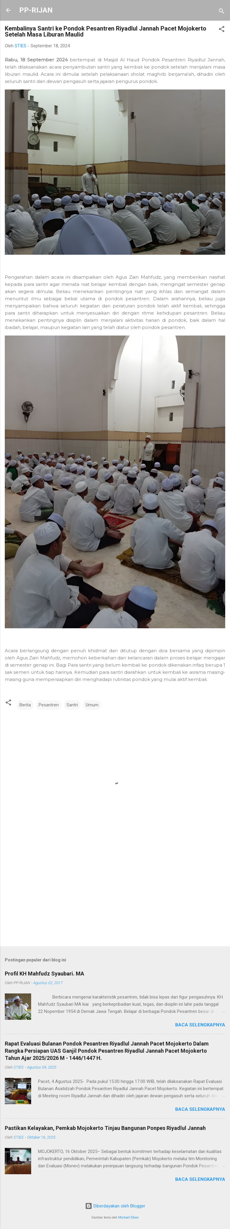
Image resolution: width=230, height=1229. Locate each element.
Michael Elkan (128, 1217)
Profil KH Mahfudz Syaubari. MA (44, 973)
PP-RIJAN (36, 10)
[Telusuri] (221, 12)
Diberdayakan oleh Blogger (115, 1206)
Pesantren (49, 705)
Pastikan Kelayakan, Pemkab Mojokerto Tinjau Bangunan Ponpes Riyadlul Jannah (105, 1128)
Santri (72, 705)
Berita (25, 705)
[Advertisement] (115, 895)
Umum (92, 705)
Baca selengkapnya (200, 1025)
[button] (221, 30)
